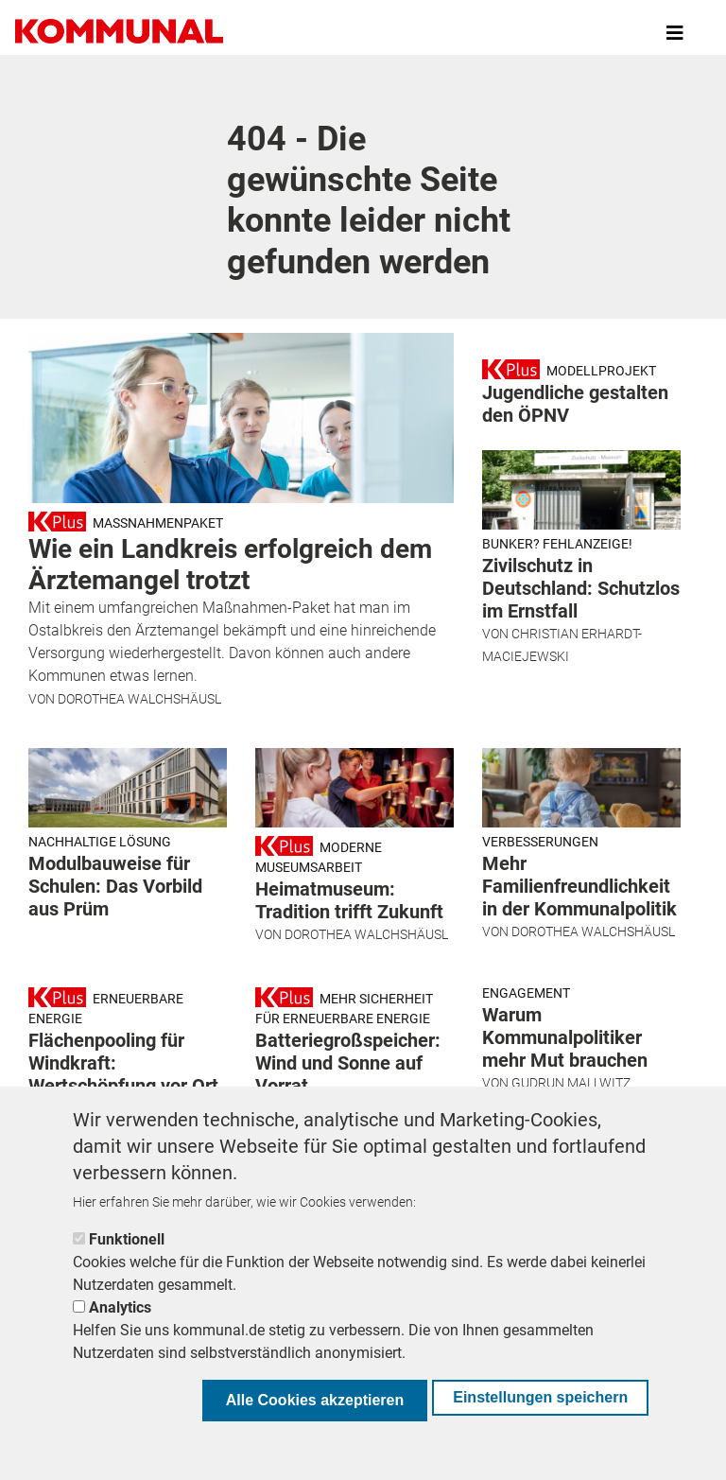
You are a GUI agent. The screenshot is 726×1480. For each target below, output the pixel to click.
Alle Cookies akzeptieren (315, 1400)
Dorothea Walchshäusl (139, 698)
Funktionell (126, 1239)
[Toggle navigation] (675, 33)
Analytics (120, 1307)
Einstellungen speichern (540, 1397)
